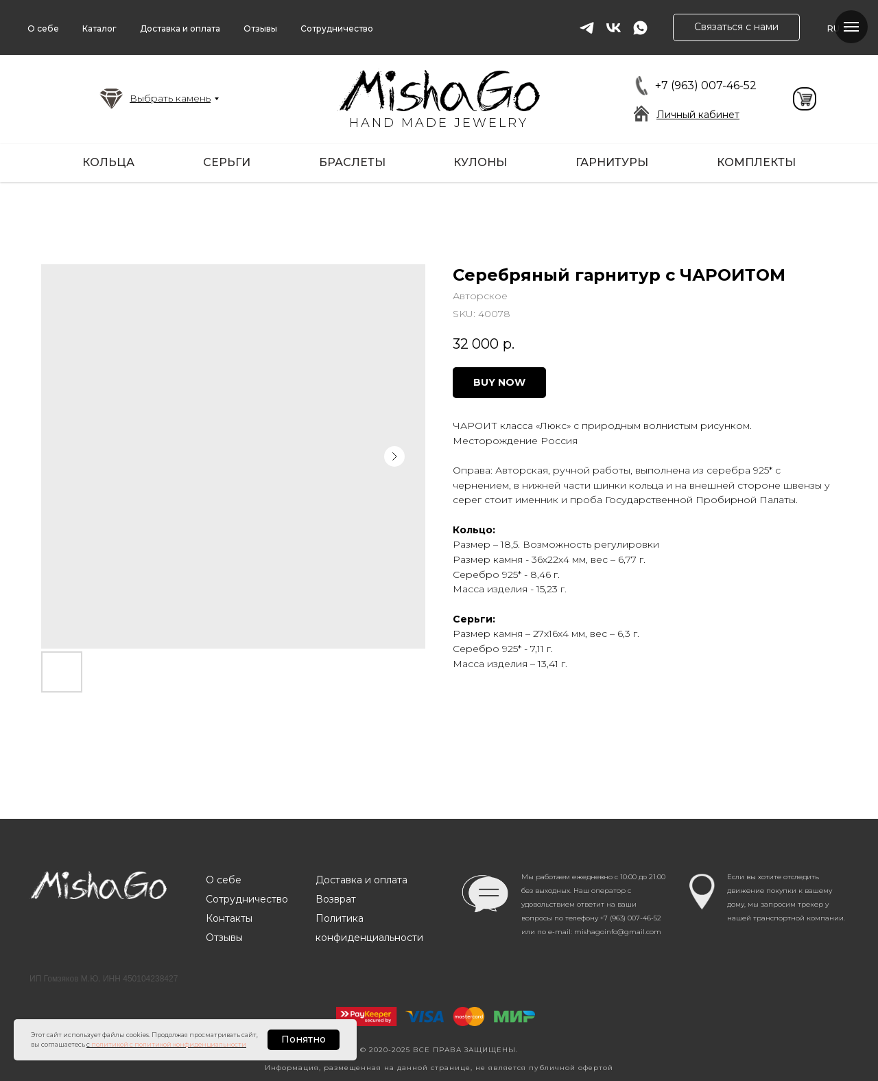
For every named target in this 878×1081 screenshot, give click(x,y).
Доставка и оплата (180, 28)
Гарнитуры (612, 162)
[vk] (613, 27)
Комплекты (756, 162)
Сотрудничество (336, 28)
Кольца (108, 162)
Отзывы (260, 28)
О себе (43, 28)
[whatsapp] (640, 27)
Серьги (226, 162)
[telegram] (586, 27)
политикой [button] (109, 1044)
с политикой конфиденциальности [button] (188, 1044)
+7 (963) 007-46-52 (706, 85)
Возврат (336, 899)
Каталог (99, 28)
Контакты (229, 918)
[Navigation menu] (851, 27)
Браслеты (352, 162)
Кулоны (480, 162)
